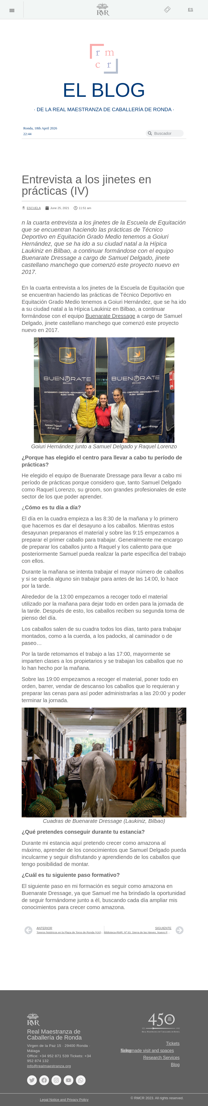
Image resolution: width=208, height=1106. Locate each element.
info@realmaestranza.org (49, 1066)
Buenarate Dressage (110, 316)
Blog (175, 1064)
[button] (11, 10)
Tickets (173, 1043)
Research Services (161, 1057)
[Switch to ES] (191, 9)
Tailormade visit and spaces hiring (147, 1050)
